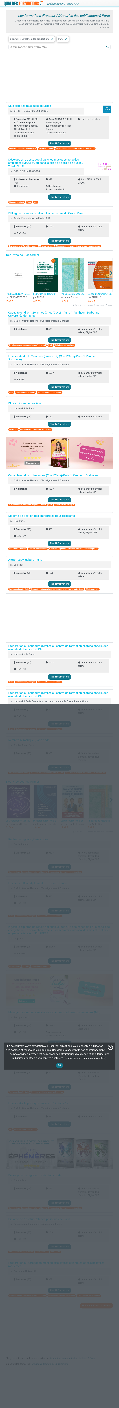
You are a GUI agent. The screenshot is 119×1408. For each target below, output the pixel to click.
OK (59, 1065)
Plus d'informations (59, 143)
